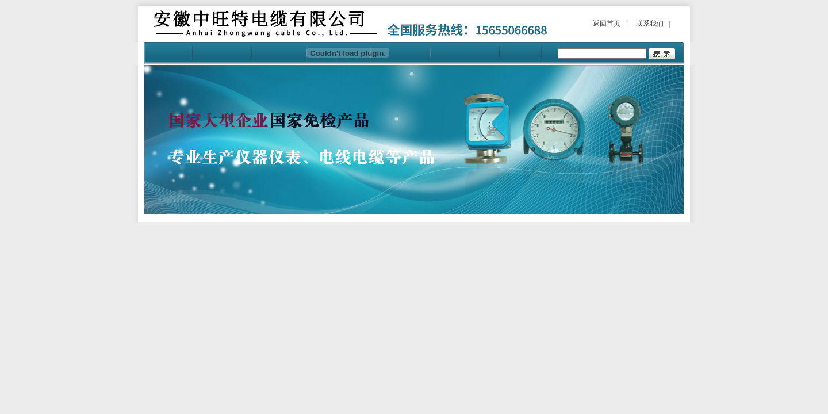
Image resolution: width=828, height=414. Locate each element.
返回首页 (606, 24)
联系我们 (650, 24)
